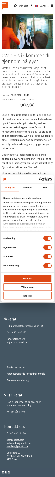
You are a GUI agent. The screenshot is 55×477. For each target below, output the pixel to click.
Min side (23, 5)
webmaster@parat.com (18, 443)
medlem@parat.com (17, 446)
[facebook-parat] (6, 472)
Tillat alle (27, 278)
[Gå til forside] (5, 5)
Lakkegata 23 (13, 452)
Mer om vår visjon (15, 411)
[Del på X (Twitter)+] (27, 105)
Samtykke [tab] (10, 187)
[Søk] (15, 6)
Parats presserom (15, 367)
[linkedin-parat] (3, 472)
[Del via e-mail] (32, 105)
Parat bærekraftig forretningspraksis (26, 373)
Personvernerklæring (17, 380)
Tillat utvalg (27, 287)
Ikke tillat (27, 295)
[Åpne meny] (52, 6)
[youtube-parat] (9, 472)
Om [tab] (45, 187)
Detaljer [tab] (27, 187)
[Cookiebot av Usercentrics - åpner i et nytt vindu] (39, 179)
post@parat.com (15, 439)
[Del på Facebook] (23, 105)
